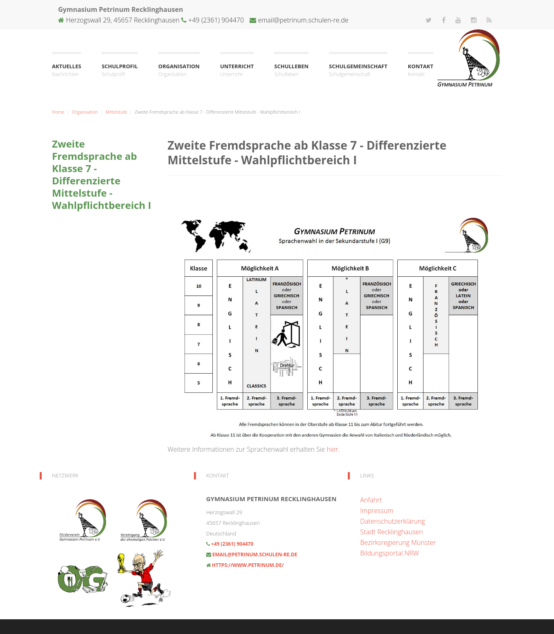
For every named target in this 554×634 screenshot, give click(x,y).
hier (332, 449)
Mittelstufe (116, 112)
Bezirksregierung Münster (398, 542)
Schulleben (291, 70)
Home (58, 112)
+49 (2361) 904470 (215, 20)
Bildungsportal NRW (389, 553)
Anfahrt (371, 499)
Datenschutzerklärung (392, 521)
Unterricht (237, 70)
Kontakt (420, 70)
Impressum (376, 510)
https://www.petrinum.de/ (248, 565)
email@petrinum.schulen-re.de (303, 20)
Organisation (179, 70)
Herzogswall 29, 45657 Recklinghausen (123, 20)
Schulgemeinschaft (358, 70)
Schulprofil (119, 70)
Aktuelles (66, 70)
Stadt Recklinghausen (391, 531)
